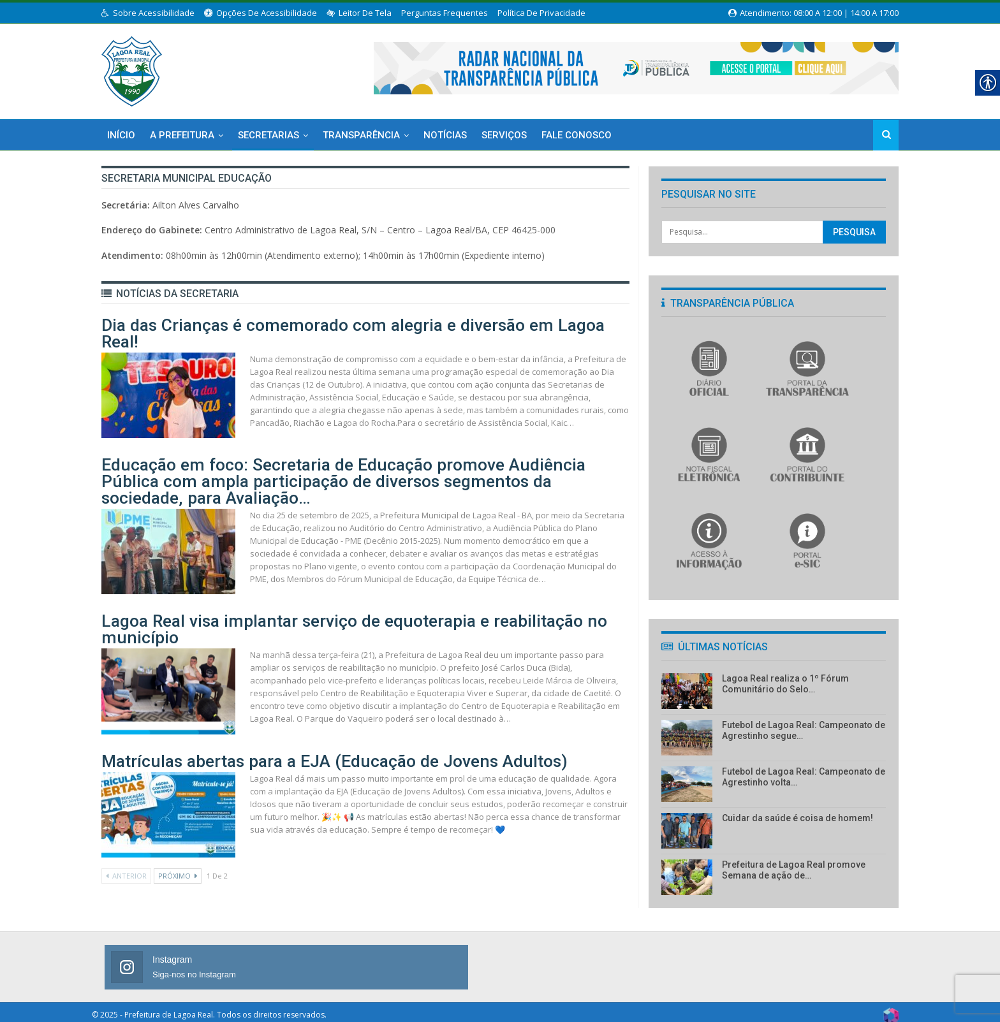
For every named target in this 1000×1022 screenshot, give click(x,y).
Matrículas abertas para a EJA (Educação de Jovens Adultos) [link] (259, 716)
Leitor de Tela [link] (359, 12)
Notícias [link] (445, 135)
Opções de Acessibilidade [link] (260, 12)
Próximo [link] (177, 830)
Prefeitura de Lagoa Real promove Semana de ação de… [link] (793, 869)
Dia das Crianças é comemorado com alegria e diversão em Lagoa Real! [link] (285, 337)
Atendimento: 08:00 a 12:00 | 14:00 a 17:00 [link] (813, 12)
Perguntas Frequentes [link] (444, 12)
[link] (131, 68)
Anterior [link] (126, 830)
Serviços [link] (504, 135)
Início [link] (121, 135)
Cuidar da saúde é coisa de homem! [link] (797, 818)
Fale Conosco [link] (576, 135)
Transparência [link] (361, 135)
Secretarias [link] (268, 135)
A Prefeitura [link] (182, 135)
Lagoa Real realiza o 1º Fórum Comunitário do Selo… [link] (785, 683)
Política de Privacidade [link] (541, 12)
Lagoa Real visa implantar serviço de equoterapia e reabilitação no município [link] (299, 595)
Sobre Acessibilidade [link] (148, 12)
